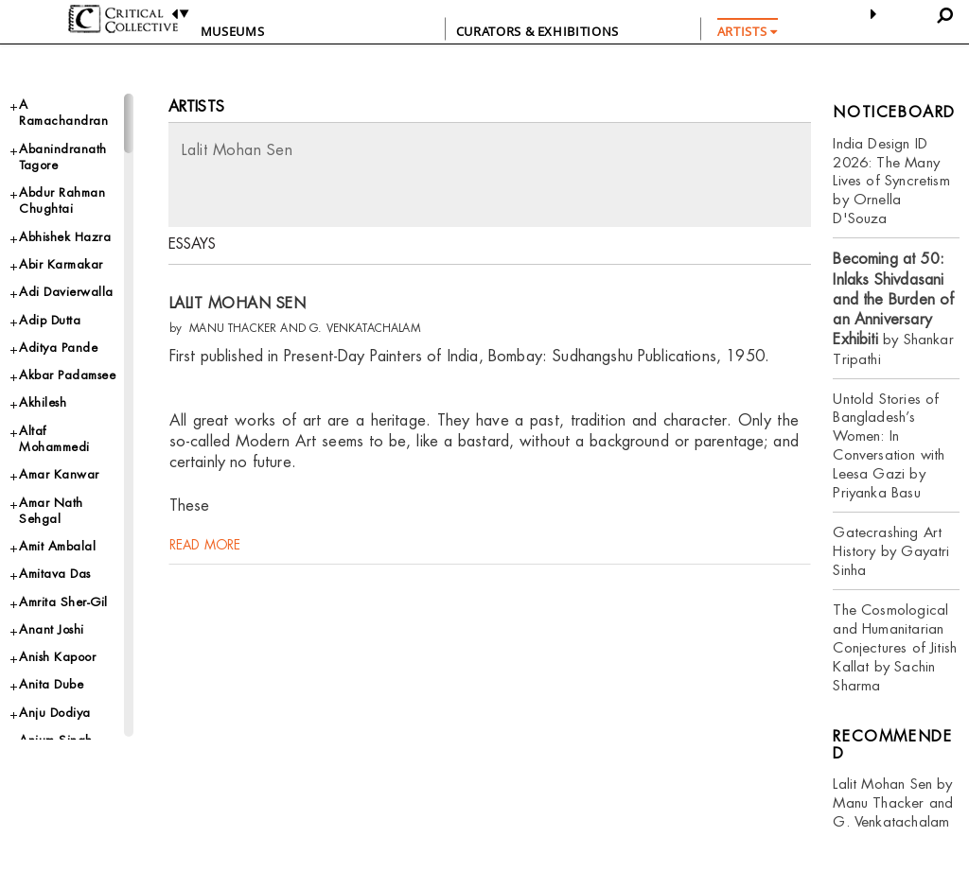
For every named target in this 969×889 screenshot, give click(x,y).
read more (205, 574)
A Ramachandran (63, 112)
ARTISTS (747, 31)
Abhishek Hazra (65, 237)
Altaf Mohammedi (54, 439)
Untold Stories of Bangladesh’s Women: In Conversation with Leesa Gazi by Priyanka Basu (888, 446)
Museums (233, 31)
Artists (196, 106)
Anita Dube (51, 684)
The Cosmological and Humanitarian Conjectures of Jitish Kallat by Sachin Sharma (895, 647)
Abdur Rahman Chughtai (62, 200)
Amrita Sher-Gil (63, 602)
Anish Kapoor (57, 657)
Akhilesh (42, 402)
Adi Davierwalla (66, 292)
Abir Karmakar (61, 264)
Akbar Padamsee (67, 375)
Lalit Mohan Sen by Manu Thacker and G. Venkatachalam (893, 802)
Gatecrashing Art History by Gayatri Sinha (891, 551)
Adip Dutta (49, 320)
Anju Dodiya (55, 713)
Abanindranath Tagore (63, 157)
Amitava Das (55, 574)
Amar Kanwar (59, 474)
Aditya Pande (58, 348)
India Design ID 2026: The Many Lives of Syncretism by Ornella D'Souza (891, 181)
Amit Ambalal (57, 546)
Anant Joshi (51, 629)
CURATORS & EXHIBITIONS (537, 31)
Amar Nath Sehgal (51, 511)
